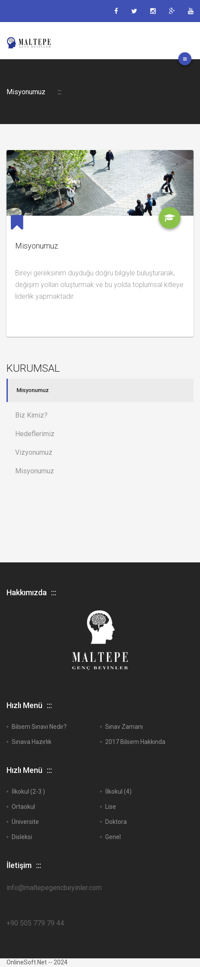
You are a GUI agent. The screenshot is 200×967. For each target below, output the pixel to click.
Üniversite (25, 821)
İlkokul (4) (118, 791)
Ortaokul (23, 806)
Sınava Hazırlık (32, 741)
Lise (110, 806)
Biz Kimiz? (31, 415)
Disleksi (22, 836)
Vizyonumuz (33, 452)
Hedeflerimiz (35, 434)
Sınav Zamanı (124, 726)
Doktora (116, 821)
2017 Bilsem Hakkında (135, 741)
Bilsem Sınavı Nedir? (39, 726)
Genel (113, 836)
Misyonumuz (32, 390)
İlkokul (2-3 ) (28, 791)
